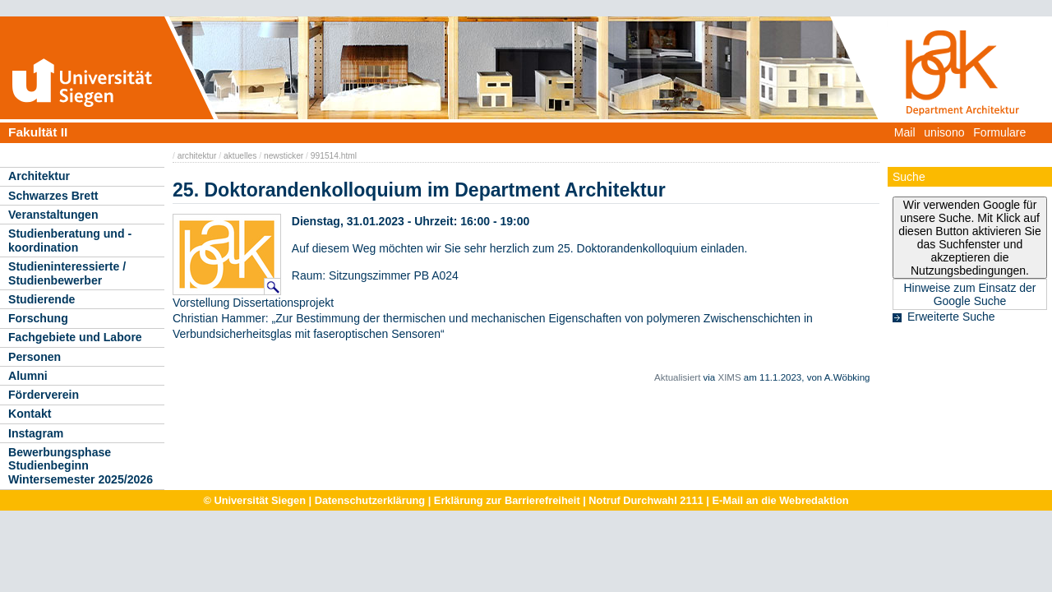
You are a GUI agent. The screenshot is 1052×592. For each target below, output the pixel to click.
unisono (944, 132)
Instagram (35, 433)
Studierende (41, 299)
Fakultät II (37, 132)
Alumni (28, 375)
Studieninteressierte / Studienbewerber (67, 273)
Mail (905, 132)
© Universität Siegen (254, 500)
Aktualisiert (677, 377)
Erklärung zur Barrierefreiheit (507, 500)
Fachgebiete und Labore (75, 337)
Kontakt (29, 413)
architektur (197, 155)
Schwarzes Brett (53, 195)
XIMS (729, 377)
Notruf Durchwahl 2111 (645, 500)
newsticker (283, 155)
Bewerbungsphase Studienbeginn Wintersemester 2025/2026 (80, 466)
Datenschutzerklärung (370, 500)
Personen (34, 356)
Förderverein (43, 394)
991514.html (334, 155)
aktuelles (240, 155)
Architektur (39, 176)
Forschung (38, 318)
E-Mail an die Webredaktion (780, 500)
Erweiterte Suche (951, 316)
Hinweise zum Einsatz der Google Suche (969, 294)
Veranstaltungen (53, 214)
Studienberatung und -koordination (70, 240)
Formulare (999, 132)
